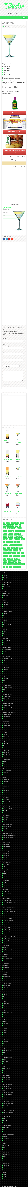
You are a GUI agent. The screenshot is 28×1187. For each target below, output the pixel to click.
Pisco (4, 1017)
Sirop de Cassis (6, 1075)
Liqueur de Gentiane (7, 916)
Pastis (18, 553)
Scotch (4, 1059)
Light (12, 547)
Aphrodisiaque (11, 525)
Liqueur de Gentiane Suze (8, 918)
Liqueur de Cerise (7, 900)
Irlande (4, 547)
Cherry (4, 651)
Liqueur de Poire (6, 938)
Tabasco (5, 1141)
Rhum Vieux (6, 1046)
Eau (4, 741)
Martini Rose (6, 967)
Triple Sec (22, 564)
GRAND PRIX (8, 23)
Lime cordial (5, 884)
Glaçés (18, 542)
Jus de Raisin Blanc (7, 862)
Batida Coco (6, 602)
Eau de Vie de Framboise (8, 745)
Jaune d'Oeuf (6, 786)
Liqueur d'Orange (7, 893)
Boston (4, 528)
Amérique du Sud (15, 522)
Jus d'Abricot (6, 790)
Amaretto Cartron (7, 577)
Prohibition (5, 555)
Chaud (23, 531)
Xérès (4, 1179)
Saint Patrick (10, 558)
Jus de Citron (6, 822)
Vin (7, 566)
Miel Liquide (5, 972)
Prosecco (5, 1028)
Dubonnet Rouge (7, 739)
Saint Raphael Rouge (7, 1052)
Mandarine (5, 947)
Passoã (9, 70)
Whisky (14, 566)
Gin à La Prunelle (7, 770)
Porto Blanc (5, 1023)
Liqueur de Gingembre (8, 920)
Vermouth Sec (6, 1170)
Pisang (8, 68)
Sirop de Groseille (7, 1096)
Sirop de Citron (6, 1079)
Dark (15, 536)
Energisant (5, 539)
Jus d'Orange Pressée (8, 804)
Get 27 (4, 766)
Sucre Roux (5, 1136)
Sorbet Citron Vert (7, 1125)
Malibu (4, 943)
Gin (7, 72)
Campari (5, 633)
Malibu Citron (6, 945)
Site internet (6, 358)
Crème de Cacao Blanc (8, 687)
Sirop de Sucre (6, 1108)
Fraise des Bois (6, 759)
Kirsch (4, 873)
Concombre (5, 678)
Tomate (4, 1156)
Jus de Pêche (6, 853)
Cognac (15, 533)
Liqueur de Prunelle (7, 940)
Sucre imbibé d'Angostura (8, 1134)
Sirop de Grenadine (7, 1094)
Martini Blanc (6, 963)
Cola (20, 533)
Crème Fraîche (6, 716)
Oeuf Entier (5, 992)
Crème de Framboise (7, 694)
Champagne (11, 531)
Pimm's (4, 1010)
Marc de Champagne (7, 958)
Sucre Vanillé (6, 1138)
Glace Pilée (5, 774)
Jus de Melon (6, 848)
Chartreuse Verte (7, 649)
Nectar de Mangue (7, 983)
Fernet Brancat (6, 754)
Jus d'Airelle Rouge (7, 795)
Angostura (5, 584)
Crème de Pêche (7, 710)
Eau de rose (5, 743)
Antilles (4, 525)
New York (10, 550)
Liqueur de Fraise (7, 909)
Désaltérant (20, 536)
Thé (4, 1147)
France (22, 539)
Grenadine (5, 781)
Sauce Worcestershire (8, 1057)
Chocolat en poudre (7, 658)
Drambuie (5, 732)
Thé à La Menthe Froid (8, 1149)
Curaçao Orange (6, 725)
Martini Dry (5, 965)
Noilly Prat (5, 987)
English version (8, 26)
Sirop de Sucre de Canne (8, 1110)
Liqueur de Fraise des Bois (9, 911)
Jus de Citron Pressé (7, 824)
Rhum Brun (5, 1041)
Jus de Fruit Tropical (7, 833)
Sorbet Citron (6, 1123)
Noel (20, 550)
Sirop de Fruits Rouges (8, 1092)
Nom (4, 338)
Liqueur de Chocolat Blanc (9, 902)
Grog (10, 544)
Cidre (4, 660)
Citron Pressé (6, 667)
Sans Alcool (10, 561)
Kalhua (4, 866)
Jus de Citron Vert (7, 826)
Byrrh (4, 618)
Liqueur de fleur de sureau (9, 907)
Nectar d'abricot (6, 976)
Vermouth (5, 1158)
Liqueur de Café (6, 898)
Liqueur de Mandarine (8, 925)
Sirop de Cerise (6, 1077)
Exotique (11, 539)
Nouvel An (5, 553)
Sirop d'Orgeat (6, 1073)
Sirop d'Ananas (6, 1068)
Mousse (4, 550)
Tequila (4, 564)
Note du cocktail (7, 364)
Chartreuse (17, 531)
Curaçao (5, 536)
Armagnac (5, 595)
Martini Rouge (6, 969)
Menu (24, 17)
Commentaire (6, 370)
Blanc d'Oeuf (6, 609)
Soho (4, 1118)
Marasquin (5, 956)
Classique (10, 533)
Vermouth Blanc (6, 1161)
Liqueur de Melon (7, 927)
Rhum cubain (6, 1043)
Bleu (20, 525)
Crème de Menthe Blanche (9, 701)
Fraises (4, 761)
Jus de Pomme (6, 857)
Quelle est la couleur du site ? (10, 352)
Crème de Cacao (7, 685)
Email (6, 345)
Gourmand (5, 544)
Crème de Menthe (7, 698)
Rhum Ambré (6, 1037)
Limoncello (5, 889)
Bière (16, 525)
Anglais (22, 522)
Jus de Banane (6, 810)
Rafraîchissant (16, 555)
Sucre (4, 1129)
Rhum (4, 558)
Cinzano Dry (6, 665)
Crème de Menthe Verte (8, 703)
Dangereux (10, 536)
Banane (5, 600)
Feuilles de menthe (7, 757)
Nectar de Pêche (6, 985)
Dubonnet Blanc (6, 736)
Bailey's (4, 597)
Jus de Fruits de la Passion (9, 835)
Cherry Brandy (6, 653)
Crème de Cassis (7, 689)
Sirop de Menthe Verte (8, 1101)
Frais (19, 539)
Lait (4, 878)
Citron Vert (5, 669)
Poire (4, 1019)
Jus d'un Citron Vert (7, 808)
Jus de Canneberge (7, 813)
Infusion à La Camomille (8, 783)
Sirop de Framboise (7, 1084)
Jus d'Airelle (5, 792)
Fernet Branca (6, 752)
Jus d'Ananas (10, 75)
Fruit (4, 542)
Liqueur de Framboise (8, 913)
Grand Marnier (6, 779)
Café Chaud (5, 627)
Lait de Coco (6, 880)
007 (4, 522)
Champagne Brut (7, 640)
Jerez (4, 788)
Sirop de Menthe (6, 1099)
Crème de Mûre (6, 705)
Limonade (5, 887)
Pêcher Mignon (6, 1003)
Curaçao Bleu (6, 723)
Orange (10, 553)
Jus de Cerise (6, 819)
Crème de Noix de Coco (8, 707)
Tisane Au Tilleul (6, 1154)
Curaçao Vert (6, 730)
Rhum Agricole (6, 1034)
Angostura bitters (7, 586)
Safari (4, 1048)
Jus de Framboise (7, 831)
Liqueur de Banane (7, 896)
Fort (15, 539)
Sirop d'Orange (6, 1070)
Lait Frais (5, 882)
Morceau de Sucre (7, 974)
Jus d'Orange (6, 799)
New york (15, 550)
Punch (10, 555)
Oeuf (4, 990)
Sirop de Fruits (6, 1086)
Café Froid (5, 629)
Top (17, 564)
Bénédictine (5, 604)
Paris (15, 553)
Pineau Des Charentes (8, 1012)
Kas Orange (5, 869)
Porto (23, 553)
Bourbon (9, 528)
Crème (4, 680)
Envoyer (6, 383)
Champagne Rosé (7, 642)
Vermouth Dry (6, 1165)
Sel (4, 1064)
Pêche (4, 1001)
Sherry (4, 1066)
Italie (8, 547)
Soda (19, 561)
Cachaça (19, 528)
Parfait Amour (6, 994)
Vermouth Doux (6, 1163)
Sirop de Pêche (6, 1105)
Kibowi (4, 871)
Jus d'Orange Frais (7, 801)
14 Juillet (8, 522)
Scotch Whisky (6, 1061)
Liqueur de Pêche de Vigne (9, 936)
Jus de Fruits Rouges (7, 839)
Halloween (15, 544)
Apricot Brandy (6, 593)
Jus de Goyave (6, 842)
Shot (16, 561)
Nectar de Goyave (7, 981)
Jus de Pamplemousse (8, 851)
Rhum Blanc (6, 1039)
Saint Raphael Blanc (7, 1050)
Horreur (20, 544)
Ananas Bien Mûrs (7, 582)
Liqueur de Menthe (7, 929)
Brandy (14, 528)
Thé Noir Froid (6, 1152)
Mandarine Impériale (7, 949)
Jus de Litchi (6, 844)
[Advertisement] (14, 186)
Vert (4, 566)
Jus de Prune (6, 860)
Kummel (5, 875)
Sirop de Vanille (6, 1116)
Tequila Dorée (6, 1145)
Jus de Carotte (6, 815)
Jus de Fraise (6, 828)
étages (19, 566)
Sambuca (5, 1055)
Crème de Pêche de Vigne (9, 712)
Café (4, 622)
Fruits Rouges (9, 542)
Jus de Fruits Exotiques (8, 837)
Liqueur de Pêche (7, 934)
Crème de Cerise (7, 692)
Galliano (5, 763)
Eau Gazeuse (6, 750)
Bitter (4, 606)
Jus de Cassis (6, 817)
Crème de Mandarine (7, 696)
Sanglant (5, 561)
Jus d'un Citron (6, 806)
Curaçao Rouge (6, 727)
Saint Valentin (17, 558)
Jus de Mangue (6, 846)
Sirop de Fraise (6, 1081)
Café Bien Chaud (7, 624)
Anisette (5, 589)
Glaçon (4, 777)
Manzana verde (6, 952)
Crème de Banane (7, 683)
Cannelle (5, 636)
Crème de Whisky (7, 714)
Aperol (4, 591)
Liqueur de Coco (6, 904)
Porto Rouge (6, 1025)
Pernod (4, 1005)
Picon (4, 1008)
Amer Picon (5, 580)
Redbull (22, 555)
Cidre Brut (5, 662)
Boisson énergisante (7, 611)
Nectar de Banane (7, 978)
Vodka (10, 566)
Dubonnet (5, 734)
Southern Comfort (7, 1127)
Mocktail (21, 547)
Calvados (5, 531)
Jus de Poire (6, 855)
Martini (16, 547)
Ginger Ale (5, 772)
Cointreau (5, 674)
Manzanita (5, 954)
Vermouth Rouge (7, 1167)
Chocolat (5, 533)
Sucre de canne (6, 1132)
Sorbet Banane (6, 1120)
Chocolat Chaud (6, 656)
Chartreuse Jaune (7, 647)
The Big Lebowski (11, 564)
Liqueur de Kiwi (6, 922)
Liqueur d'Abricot (6, 891)
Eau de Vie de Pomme (8, 748)
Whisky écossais (6, 1176)
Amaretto (5, 575)
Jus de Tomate (6, 864)
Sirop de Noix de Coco (8, 1103)
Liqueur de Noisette (7, 931)
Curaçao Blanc (6, 721)
